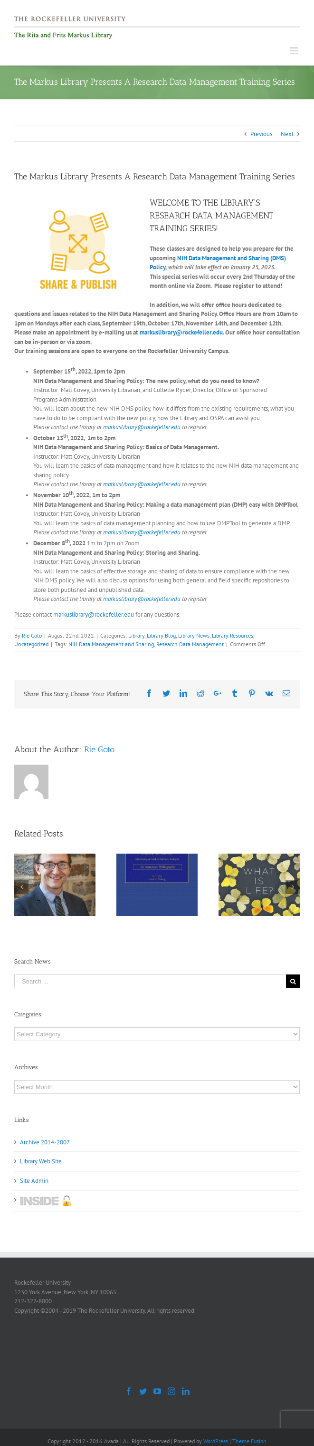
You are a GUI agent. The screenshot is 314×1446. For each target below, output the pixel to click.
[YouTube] (157, 1391)
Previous (261, 134)
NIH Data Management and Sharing (111, 644)
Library (136, 635)
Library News (193, 635)
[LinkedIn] (186, 1391)
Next (287, 134)
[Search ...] (150, 981)
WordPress (215, 1441)
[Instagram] (171, 1391)
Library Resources (232, 635)
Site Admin (34, 1181)
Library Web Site (41, 1161)
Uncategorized (31, 644)
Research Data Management (190, 644)
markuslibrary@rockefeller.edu (181, 332)
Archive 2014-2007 (45, 1142)
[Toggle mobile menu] (295, 51)
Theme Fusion (249, 1441)
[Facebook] (129, 1391)
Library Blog (161, 635)
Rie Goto (32, 635)
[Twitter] (143, 1391)
